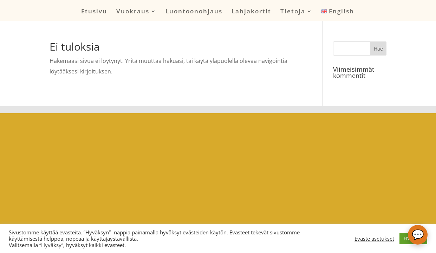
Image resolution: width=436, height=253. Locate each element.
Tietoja (292, 12)
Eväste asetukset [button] (374, 238)
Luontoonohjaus (193, 12)
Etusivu (94, 12)
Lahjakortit (251, 12)
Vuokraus (132, 12)
